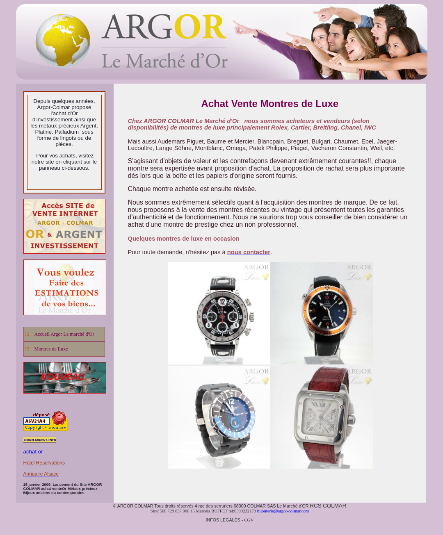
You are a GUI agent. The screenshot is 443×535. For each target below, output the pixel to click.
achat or (33, 451)
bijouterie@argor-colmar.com (283, 511)
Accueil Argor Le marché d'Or (64, 334)
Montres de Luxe (51, 349)
